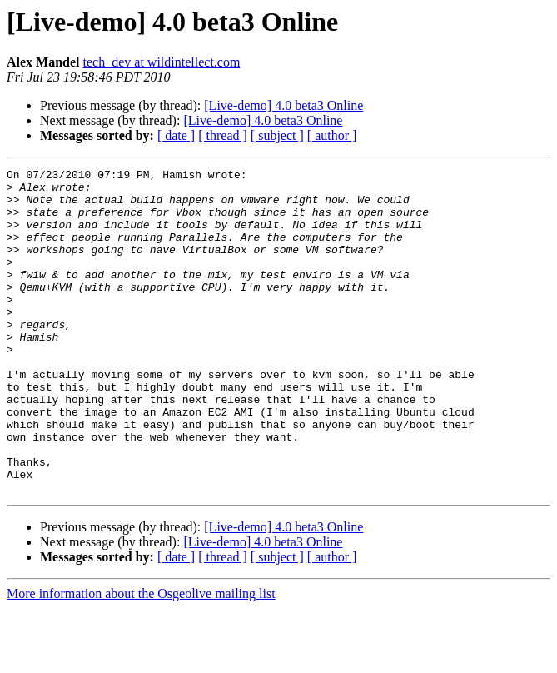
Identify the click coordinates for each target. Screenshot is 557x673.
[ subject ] (277, 135)
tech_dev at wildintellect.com (162, 62)
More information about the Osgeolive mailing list (141, 658)
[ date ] (176, 135)
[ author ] (332, 135)
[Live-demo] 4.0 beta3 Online (283, 105)
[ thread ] (222, 135)
